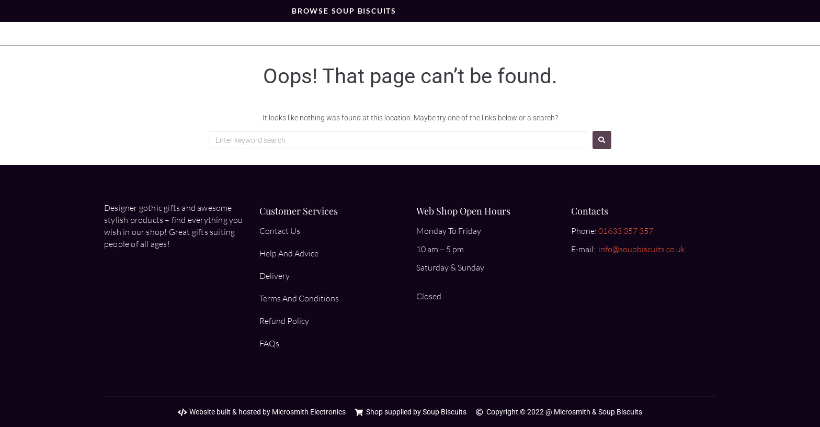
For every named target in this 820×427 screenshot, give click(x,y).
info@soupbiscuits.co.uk (641, 249)
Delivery (274, 276)
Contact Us (279, 231)
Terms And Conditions (299, 298)
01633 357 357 (625, 231)
